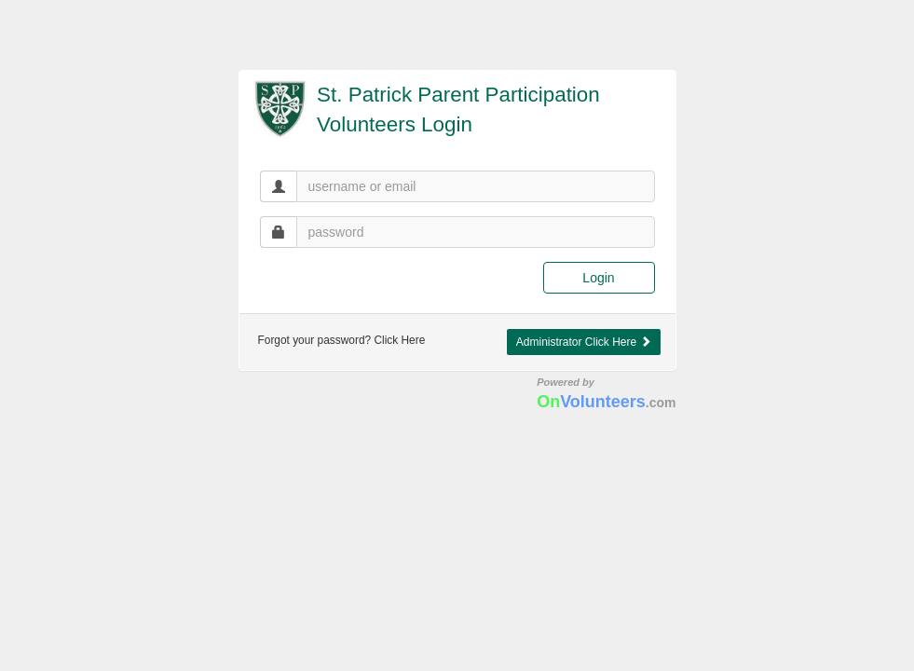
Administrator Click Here (583, 342)
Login (598, 277)
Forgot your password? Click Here (342, 340)
